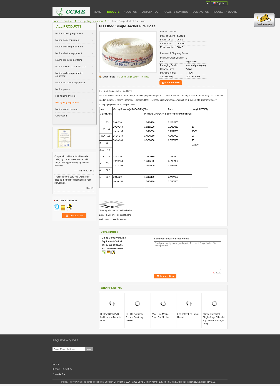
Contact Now (172, 82)
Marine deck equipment (67, 40)
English (221, 3)
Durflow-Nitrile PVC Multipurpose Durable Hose (110, 317)
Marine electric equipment (68, 53)
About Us (130, 11)
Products (113, 11)
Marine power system (66, 109)
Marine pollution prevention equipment (69, 74)
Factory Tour (150, 11)
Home (97, 11)
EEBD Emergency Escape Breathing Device (134, 317)
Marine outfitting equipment (69, 46)
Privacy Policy (67, 382)
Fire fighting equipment (90, 21)
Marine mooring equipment (69, 33)
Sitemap (67, 368)
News (55, 364)
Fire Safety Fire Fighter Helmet (188, 316)
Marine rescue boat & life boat (70, 66)
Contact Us (200, 11)
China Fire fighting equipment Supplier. (95, 382)
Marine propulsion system (68, 60)
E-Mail (56, 368)
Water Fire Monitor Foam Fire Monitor (160, 316)
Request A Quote (225, 11)
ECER (214, 382)
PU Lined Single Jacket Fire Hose (133, 77)
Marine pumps (62, 89)
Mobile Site (58, 374)
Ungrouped (61, 115)
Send (89, 349)
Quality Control (176, 11)
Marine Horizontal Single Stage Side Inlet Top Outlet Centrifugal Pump (213, 319)
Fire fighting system (65, 95)
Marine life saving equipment (70, 82)
